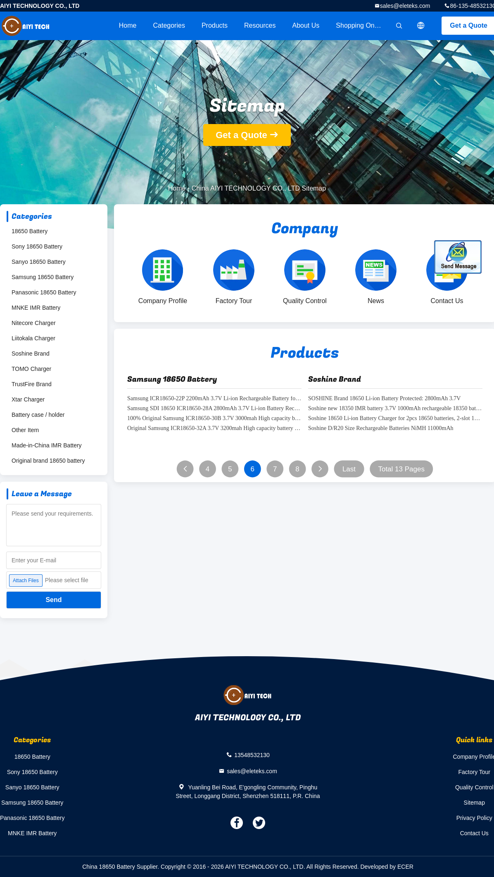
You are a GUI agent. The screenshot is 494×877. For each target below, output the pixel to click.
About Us (306, 25)
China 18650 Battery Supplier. (121, 866)
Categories (169, 25)
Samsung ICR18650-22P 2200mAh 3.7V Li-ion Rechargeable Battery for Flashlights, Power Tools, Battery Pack (214, 398)
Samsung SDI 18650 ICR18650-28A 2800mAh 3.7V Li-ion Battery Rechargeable (214, 408)
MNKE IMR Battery (36, 307)
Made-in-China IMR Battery (47, 445)
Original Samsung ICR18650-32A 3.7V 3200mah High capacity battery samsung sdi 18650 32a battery (214, 428)
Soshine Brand (31, 353)
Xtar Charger (28, 399)
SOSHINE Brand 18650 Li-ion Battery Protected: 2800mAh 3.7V (384, 398)
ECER (405, 866)
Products (215, 25)
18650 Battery (30, 231)
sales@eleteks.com (405, 5)
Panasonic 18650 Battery (44, 292)
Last (349, 469)
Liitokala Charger (33, 338)
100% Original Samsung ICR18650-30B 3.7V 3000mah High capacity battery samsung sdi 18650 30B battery (214, 418)
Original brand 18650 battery (48, 460)
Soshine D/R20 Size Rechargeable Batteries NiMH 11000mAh (381, 428)
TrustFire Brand (32, 384)
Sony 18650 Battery (37, 246)
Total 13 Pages (401, 469)
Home (128, 25)
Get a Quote (241, 135)
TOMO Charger (31, 369)
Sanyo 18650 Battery (39, 261)
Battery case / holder (38, 414)
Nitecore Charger (34, 323)
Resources (260, 25)
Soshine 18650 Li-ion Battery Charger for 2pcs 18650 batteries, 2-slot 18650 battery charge (395, 418)
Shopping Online (360, 25)
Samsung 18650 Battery (43, 277)
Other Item (25, 430)
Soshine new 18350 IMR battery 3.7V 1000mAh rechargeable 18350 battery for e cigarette (395, 408)
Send (53, 599)
